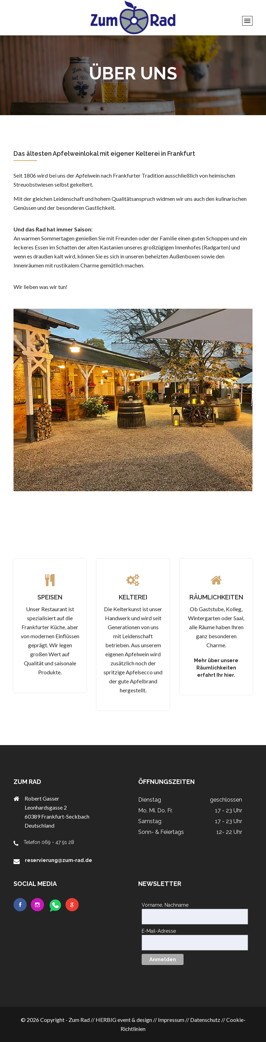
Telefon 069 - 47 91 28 (49, 842)
